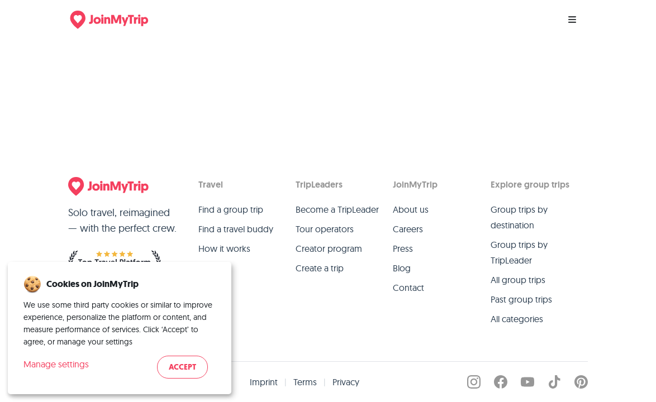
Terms (305, 381)
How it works (224, 248)
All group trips (518, 279)
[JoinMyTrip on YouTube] (527, 382)
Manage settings (56, 364)
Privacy (345, 381)
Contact (408, 287)
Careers (408, 228)
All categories (517, 318)
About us (411, 209)
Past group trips (521, 299)
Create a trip (320, 268)
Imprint (264, 381)
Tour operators (325, 228)
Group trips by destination (519, 217)
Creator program (329, 248)
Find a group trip (230, 209)
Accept (182, 367)
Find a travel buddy (235, 228)
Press (403, 248)
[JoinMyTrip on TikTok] (554, 382)
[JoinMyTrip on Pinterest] (581, 382)
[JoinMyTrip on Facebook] (500, 382)
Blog (402, 268)
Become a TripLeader (337, 209)
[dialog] (119, 328)
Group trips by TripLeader (519, 252)
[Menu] (572, 19)
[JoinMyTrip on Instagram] (474, 382)
